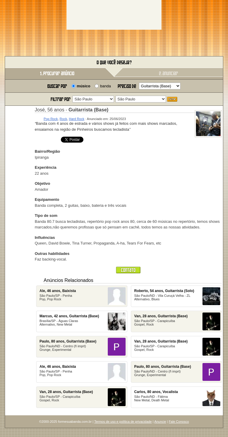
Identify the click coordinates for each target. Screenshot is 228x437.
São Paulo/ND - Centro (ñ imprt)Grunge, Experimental (82, 347)
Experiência (45, 167)
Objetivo (42, 183)
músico (84, 86)
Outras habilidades (52, 253)
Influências (45, 237)
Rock (63, 119)
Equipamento (47, 199)
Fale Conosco (179, 421)
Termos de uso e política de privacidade (123, 421)
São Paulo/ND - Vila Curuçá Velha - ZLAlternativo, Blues (177, 296)
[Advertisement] (114, 15)
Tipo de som (46, 215)
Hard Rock (76, 119)
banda (105, 86)
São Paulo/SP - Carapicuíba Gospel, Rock (82, 397)
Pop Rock (51, 119)
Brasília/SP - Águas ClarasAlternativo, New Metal (82, 321)
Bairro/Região (47, 151)
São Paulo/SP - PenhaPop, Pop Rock (82, 296)
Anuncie (160, 421)
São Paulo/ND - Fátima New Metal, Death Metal (177, 397)
